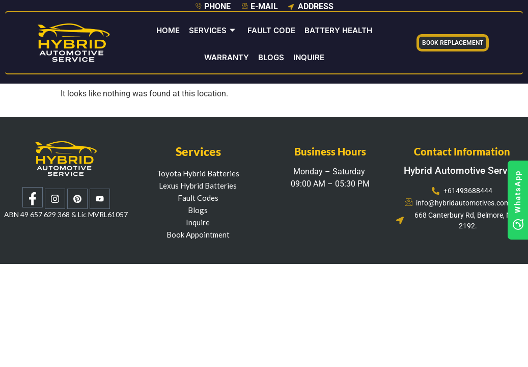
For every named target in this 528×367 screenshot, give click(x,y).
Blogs (271, 57)
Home (168, 30)
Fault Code (271, 30)
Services (212, 30)
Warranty (226, 57)
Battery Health (338, 30)
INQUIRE (308, 57)
